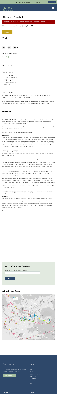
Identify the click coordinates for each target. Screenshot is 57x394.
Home (31, 369)
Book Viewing (5, 53)
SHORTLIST (52, 2)
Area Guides (32, 381)
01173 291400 (34, 2)
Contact (31, 383)
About (31, 371)
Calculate (9, 278)
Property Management (35, 374)
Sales (31, 373)
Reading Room (33, 380)
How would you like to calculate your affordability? (16, 270)
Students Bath (33, 376)
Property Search (33, 378)
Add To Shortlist (12, 53)
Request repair (9, 375)
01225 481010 (21, 2)
